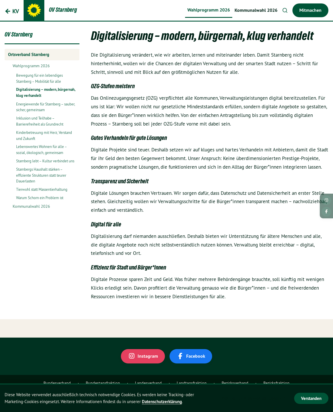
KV (15, 11)
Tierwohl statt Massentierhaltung (41, 189)
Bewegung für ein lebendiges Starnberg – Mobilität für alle (39, 78)
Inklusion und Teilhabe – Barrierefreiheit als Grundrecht (39, 121)
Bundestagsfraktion (103, 383)
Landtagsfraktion (192, 383)
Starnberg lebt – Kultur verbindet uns (45, 161)
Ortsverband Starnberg (28, 54)
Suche (285, 10)
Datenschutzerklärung (162, 401)
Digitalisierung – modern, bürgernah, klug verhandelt (45, 92)
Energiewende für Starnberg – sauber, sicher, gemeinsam (45, 107)
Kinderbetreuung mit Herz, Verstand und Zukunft (44, 135)
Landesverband (148, 383)
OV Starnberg (19, 35)
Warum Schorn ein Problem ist (39, 197)
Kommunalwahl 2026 (256, 10)
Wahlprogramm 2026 (208, 10)
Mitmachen (310, 10)
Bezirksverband (235, 383)
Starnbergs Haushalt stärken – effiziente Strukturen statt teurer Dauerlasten (41, 175)
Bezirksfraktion (276, 383)
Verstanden (311, 398)
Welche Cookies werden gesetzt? (253, 398)
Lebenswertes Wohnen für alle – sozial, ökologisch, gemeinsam (41, 149)
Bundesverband (57, 383)
